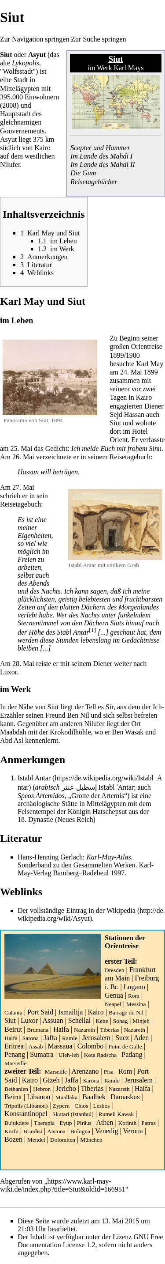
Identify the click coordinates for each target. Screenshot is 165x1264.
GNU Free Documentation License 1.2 (90, 1241)
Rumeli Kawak (116, 1114)
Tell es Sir (99, 707)
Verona (133, 1131)
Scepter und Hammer (100, 147)
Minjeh (141, 1021)
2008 (9, 105)
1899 (117, 355)
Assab (36, 1046)
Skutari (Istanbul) (73, 1114)
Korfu (11, 1131)
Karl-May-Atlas (108, 857)
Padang (131, 1054)
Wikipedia (121, 910)
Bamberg (65, 873)
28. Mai (23, 663)
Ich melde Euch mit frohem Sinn (116, 448)
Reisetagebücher (93, 181)
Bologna (80, 1131)
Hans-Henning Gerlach (50, 857)
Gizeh (51, 1080)
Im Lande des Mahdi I (101, 156)
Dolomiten (62, 1139)
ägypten (28, 88)
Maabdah (13, 732)
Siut (10, 1020)
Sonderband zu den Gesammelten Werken (77, 865)
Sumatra (41, 1054)
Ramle (69, 1038)
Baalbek (93, 1097)
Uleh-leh (69, 1055)
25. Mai (22, 448)
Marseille (15, 1063)
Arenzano (85, 1071)
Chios (81, 1105)
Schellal (79, 1020)
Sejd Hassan (127, 414)
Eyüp (65, 1123)
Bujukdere (16, 1123)
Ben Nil (78, 715)
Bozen (13, 1139)
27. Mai (23, 487)
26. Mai (23, 457)
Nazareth (84, 1029)
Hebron (42, 1089)
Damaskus (125, 1097)
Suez (122, 1037)
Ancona (56, 1131)
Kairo (95, 1012)
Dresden (114, 970)
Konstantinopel (26, 1113)
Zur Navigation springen (34, 39)
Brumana (37, 1029)
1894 (57, 420)
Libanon (38, 1097)
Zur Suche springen (98, 39)
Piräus (84, 1123)
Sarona (30, 1038)
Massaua (60, 1046)
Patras (148, 1123)
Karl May (149, 363)
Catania (13, 1012)
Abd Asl (11, 740)
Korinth (127, 1123)
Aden (141, 1037)
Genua (114, 995)
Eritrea (14, 1046)
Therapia (44, 1123)
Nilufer (10, 164)
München (91, 1139)
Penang (14, 1054)
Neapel (113, 1004)
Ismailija (70, 1012)
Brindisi (32, 1131)
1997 (117, 873)
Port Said (40, 1012)
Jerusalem (96, 1037)
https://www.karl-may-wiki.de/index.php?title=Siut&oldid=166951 (62, 1185)
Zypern (61, 1105)
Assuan (52, 1020)
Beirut (13, 1029)
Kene (102, 1021)
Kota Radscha (100, 1055)
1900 (133, 355)
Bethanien (16, 1089)
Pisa (109, 1071)
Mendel (36, 1139)
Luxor (29, 1020)
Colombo (90, 1046)
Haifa (61, 1029)
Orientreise (122, 946)
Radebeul (95, 873)
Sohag (120, 1021)
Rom (133, 995)
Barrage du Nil (126, 1012)
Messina (136, 1004)
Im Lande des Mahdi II (102, 164)
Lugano (134, 987)
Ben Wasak (128, 732)
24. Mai (131, 372)
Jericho (65, 1088)
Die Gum (83, 173)
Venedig (106, 1131)
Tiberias (109, 1029)
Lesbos (101, 1105)
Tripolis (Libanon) (26, 1105)
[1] (92, 630)
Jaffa (50, 1037)
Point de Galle (125, 1046)
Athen (104, 1122)
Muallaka (66, 1097)
